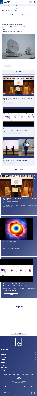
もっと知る (3, 357)
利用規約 (3, 370)
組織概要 (3, 359)
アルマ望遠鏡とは (5, 349)
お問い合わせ (4, 367)
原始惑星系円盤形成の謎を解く (10, 241)
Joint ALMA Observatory (5, 392)
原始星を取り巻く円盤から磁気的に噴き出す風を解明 (15, 283)
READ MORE (10, 211)
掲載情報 (3, 365)
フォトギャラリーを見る (18, 333)
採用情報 (3, 362)
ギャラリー (3, 354)
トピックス (3, 352)
